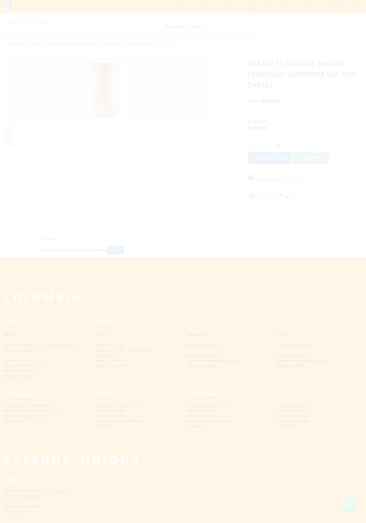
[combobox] (129, 42)
